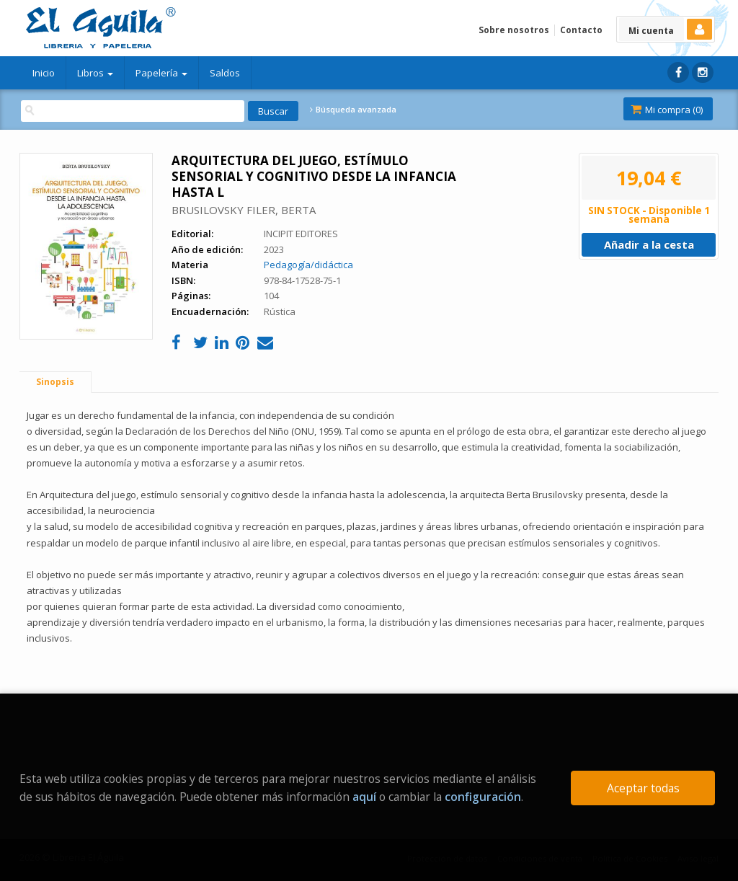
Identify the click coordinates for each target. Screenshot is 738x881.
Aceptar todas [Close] (643, 788)
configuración (483, 797)
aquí (364, 797)
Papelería (161, 72)
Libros (95, 72)
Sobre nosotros (514, 30)
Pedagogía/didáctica (308, 264)
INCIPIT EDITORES (301, 233)
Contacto (581, 30)
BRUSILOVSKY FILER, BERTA (244, 210)
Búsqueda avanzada (353, 109)
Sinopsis (55, 382)
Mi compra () (667, 109)
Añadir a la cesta (649, 244)
